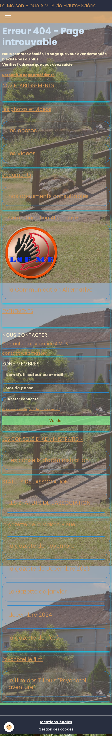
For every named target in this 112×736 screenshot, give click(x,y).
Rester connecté (23, 399)
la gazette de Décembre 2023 (49, 569)
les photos (22, 130)
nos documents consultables (48, 196)
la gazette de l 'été (33, 638)
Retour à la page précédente (28, 74)
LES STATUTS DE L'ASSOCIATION (49, 503)
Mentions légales (56, 722)
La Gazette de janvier (37, 591)
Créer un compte (14, 409)
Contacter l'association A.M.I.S (35, 344)
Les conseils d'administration (48, 460)
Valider (56, 420)
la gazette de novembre (41, 546)
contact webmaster (24, 353)
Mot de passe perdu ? (44, 409)
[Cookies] (9, 727)
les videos (22, 153)
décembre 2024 (30, 615)
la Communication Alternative (50, 290)
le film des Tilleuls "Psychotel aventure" (47, 684)
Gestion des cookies (56, 729)
